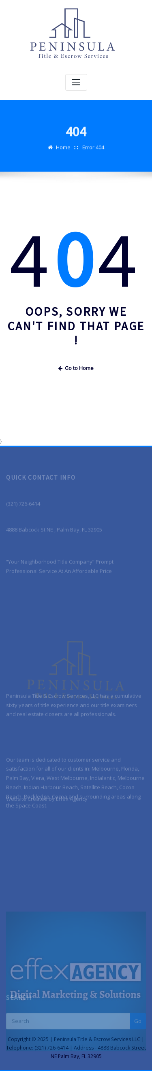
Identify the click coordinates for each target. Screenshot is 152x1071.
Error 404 (93, 152)
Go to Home (76, 368)
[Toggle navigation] (76, 82)
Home (63, 152)
